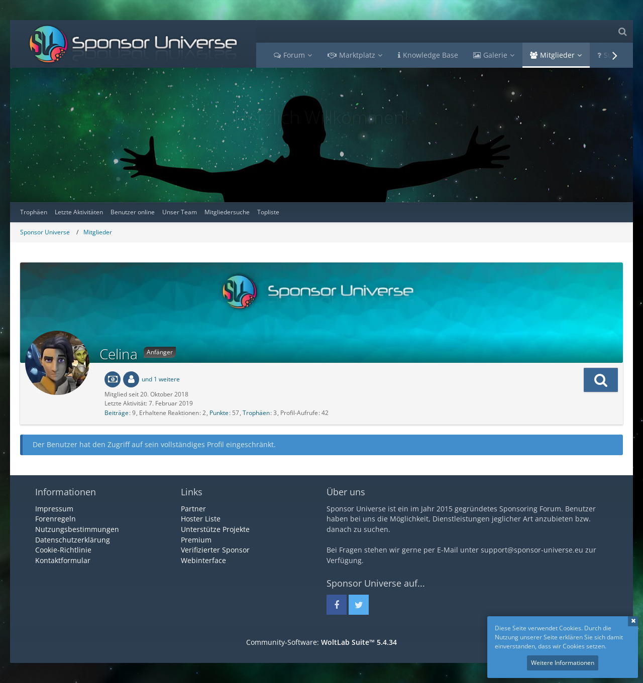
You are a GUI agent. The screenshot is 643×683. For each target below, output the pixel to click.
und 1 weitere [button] (161, 379)
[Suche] (622, 31)
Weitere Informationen (562, 662)
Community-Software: (321, 642)
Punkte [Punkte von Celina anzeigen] (219, 412)
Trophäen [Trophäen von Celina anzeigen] (256, 412)
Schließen (633, 621)
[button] (601, 380)
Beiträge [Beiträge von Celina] (116, 412)
